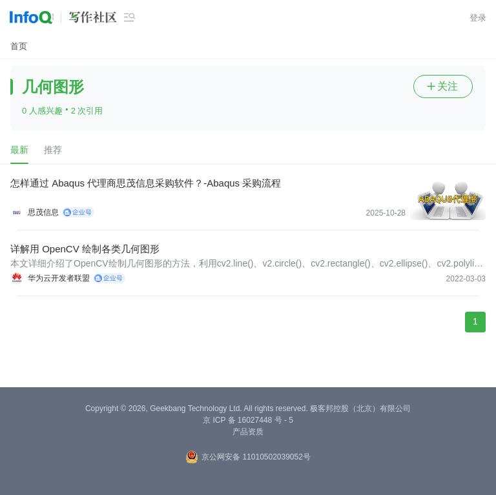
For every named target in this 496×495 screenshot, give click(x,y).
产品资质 (248, 431)
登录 (478, 18)
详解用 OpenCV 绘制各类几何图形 (85, 248)
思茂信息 (43, 212)
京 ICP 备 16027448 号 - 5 (248, 420)
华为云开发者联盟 (59, 278)
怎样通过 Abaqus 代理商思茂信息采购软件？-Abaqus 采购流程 (145, 182)
